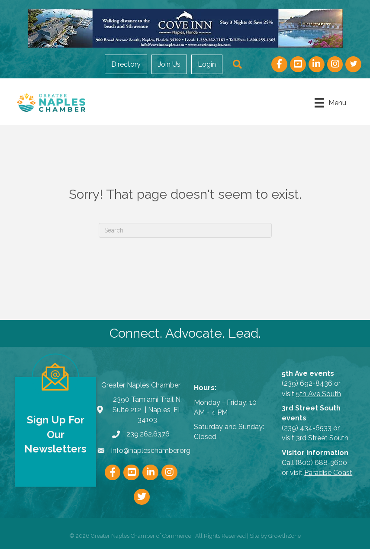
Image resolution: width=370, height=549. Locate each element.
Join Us (169, 64)
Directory (126, 64)
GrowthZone (284, 536)
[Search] (185, 230)
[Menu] (330, 103)
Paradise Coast (328, 472)
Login (207, 64)
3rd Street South (322, 438)
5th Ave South (318, 394)
